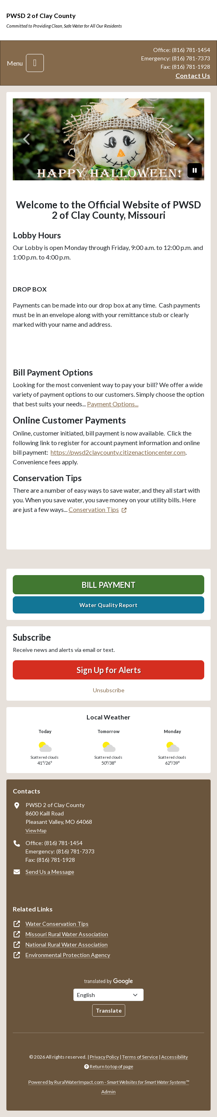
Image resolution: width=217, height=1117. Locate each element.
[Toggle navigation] (35, 63)
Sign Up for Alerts (109, 670)
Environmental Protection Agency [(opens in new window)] (68, 954)
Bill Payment (109, 584)
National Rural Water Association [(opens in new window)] (67, 944)
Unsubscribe (108, 690)
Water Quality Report (108, 604)
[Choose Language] (108, 995)
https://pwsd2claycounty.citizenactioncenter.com (118, 452)
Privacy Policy (104, 1057)
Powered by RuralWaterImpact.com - (108, 1082)
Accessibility (174, 1057)
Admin (108, 1092)
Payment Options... (112, 404)
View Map (36, 830)
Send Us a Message (50, 871)
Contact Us (193, 75)
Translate (109, 1010)
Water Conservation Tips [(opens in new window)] (57, 923)
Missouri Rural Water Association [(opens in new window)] (67, 934)
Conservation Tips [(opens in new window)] (94, 509)
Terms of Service (140, 1057)
